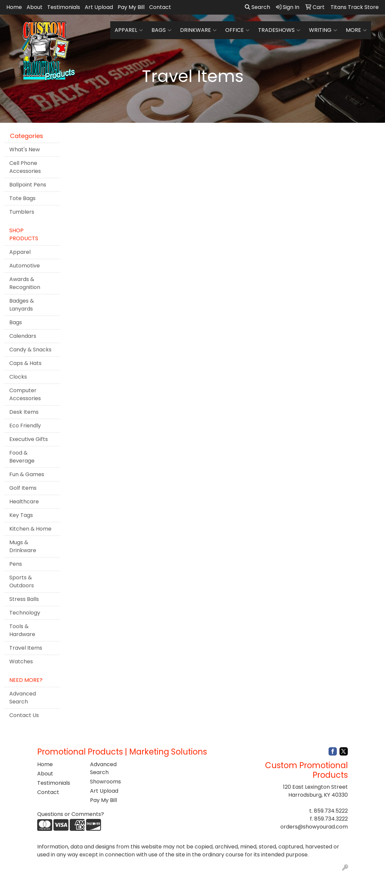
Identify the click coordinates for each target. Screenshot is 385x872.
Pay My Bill (131, 7)
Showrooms (105, 781)
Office (237, 30)
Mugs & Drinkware (22, 546)
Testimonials (63, 7)
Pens (15, 564)
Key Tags (21, 515)
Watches (21, 661)
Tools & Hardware (22, 630)
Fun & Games (26, 474)
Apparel (129, 30)
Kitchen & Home (30, 529)
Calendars (22, 336)
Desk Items (24, 412)
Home (14, 7)
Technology (24, 613)
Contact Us (24, 715)
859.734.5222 (331, 811)
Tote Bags (22, 198)
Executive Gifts (28, 439)
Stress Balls (24, 599)
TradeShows (279, 30)
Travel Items (25, 648)
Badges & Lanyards (21, 305)
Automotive (24, 265)
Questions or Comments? (70, 814)
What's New (24, 149)
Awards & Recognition (24, 283)
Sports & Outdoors (21, 581)
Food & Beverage (22, 457)
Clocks (18, 377)
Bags (161, 30)
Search (257, 7)
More (356, 30)
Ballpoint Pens (27, 184)
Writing (323, 30)
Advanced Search (22, 697)
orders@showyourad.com (314, 827)
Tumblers (21, 212)
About (35, 7)
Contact (160, 7)
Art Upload (99, 7)
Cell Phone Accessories (25, 167)
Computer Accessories (25, 394)
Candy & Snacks (30, 349)
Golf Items (23, 488)
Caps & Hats (25, 363)
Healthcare (24, 501)
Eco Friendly (25, 425)
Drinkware (198, 30)
